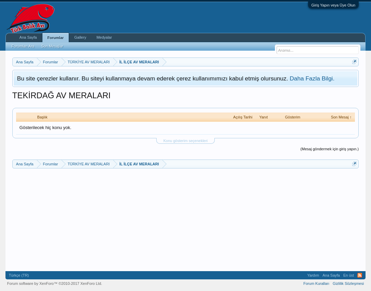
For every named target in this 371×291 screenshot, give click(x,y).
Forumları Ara (23, 46)
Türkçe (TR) (19, 275)
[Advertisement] (185, 220)
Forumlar (56, 38)
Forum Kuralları (316, 283)
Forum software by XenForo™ (54, 283)
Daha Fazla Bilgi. (312, 78)
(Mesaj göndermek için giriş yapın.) (330, 149)
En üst (348, 275)
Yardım (313, 275)
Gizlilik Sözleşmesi (348, 283)
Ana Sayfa (28, 37)
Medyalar (104, 37)
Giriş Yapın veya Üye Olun (334, 5)
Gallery (80, 37)
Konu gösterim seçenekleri (185, 141)
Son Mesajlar (52, 46)
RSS (359, 275)
